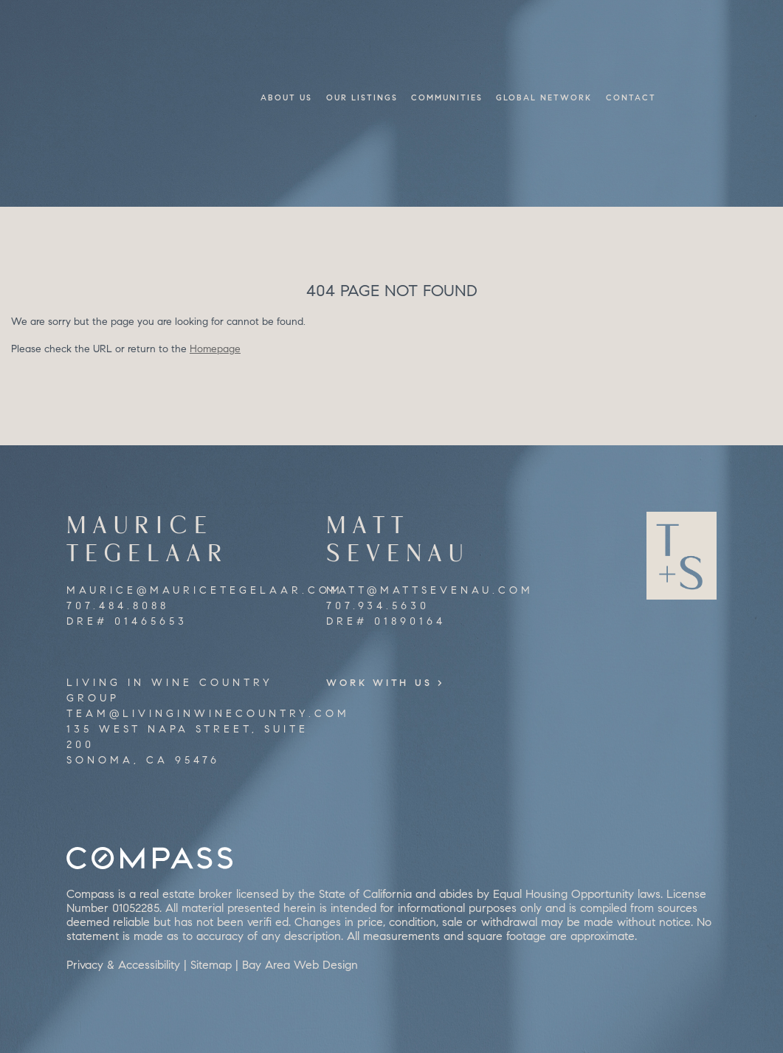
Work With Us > (394, 682)
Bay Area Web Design (300, 965)
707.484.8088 (117, 606)
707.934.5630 (378, 606)
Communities (447, 97)
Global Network (544, 97)
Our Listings (362, 97)
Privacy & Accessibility (123, 965)
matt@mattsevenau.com (430, 590)
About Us (286, 97)
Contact (631, 97)
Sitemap (211, 965)
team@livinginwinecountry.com (208, 713)
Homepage (215, 349)
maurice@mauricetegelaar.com (204, 590)
